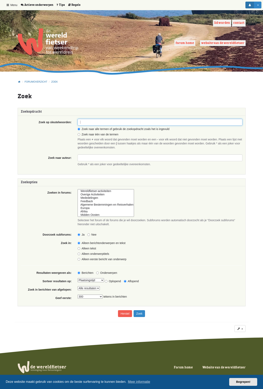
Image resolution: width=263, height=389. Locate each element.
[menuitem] (38, 5)
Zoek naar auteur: (60, 157)
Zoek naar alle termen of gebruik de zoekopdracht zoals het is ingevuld (123, 129)
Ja (81, 234)
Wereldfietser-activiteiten (106, 191)
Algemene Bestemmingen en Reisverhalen (106, 204)
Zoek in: (66, 243)
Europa (106, 208)
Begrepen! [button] (243, 381)
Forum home (185, 43)
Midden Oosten (106, 215)
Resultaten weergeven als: (54, 272)
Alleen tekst (87, 248)
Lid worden (222, 23)
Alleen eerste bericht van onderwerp (102, 259)
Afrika (106, 211)
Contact (238, 23)
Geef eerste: (63, 298)
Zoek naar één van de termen (98, 134)
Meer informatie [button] (139, 381)
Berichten (85, 272)
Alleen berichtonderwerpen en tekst (101, 243)
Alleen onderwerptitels (93, 253)
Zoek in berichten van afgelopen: (50, 289)
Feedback (106, 201)
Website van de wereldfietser (222, 43)
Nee (92, 234)
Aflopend (131, 281)
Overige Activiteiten (106, 194)
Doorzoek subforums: (57, 234)
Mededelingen (106, 198)
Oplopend (113, 281)
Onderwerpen (106, 272)
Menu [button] (11, 5)
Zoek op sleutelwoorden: (55, 122)
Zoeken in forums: (59, 192)
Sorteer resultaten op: (57, 281)
